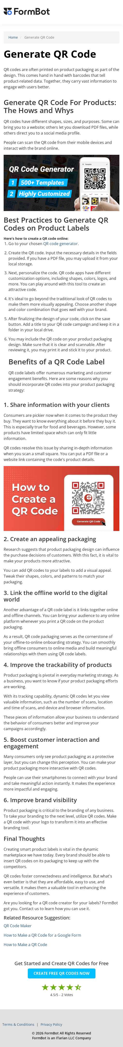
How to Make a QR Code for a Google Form (42, 935)
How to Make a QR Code (25, 944)
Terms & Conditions (18, 1024)
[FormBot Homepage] (27, 12)
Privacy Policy (51, 1024)
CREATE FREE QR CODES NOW (61, 973)
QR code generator (60, 243)
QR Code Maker (18, 925)
